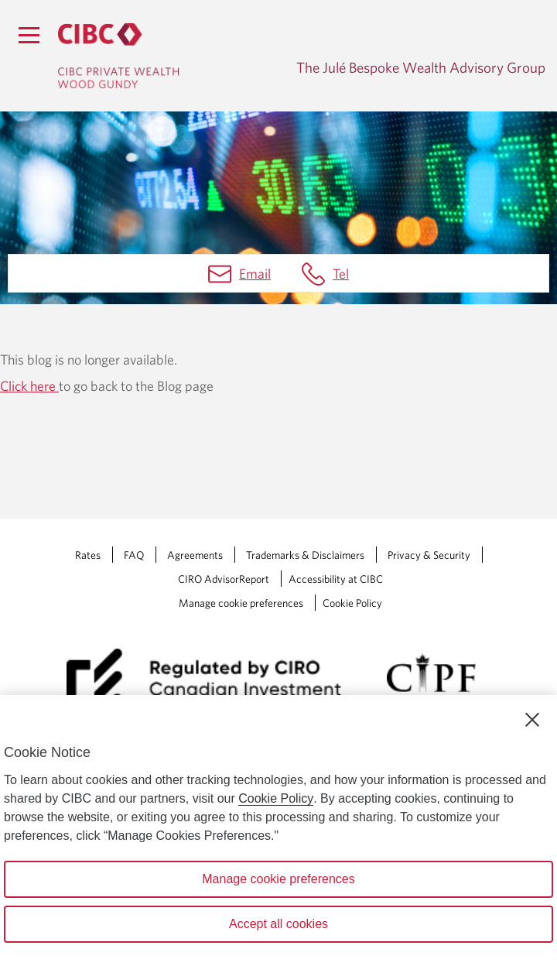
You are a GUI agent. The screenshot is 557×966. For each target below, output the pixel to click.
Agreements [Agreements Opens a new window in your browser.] (195, 555)
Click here (29, 386)
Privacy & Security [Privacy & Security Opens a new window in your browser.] (429, 555)
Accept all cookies (278, 923)
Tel (341, 273)
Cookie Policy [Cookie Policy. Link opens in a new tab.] (352, 603)
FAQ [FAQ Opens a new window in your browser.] (134, 555)
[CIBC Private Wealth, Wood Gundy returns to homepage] (118, 55)
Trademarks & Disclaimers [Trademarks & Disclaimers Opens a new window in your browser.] (305, 555)
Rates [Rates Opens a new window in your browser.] (88, 555)
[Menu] (29, 35)
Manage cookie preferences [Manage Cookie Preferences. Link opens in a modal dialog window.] (241, 603)
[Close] (532, 720)
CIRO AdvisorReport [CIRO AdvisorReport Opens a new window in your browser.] (223, 579)
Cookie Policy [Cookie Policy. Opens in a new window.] (275, 798)
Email (255, 273)
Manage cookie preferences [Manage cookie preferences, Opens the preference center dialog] (278, 879)
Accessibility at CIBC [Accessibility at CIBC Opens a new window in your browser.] (336, 579)
